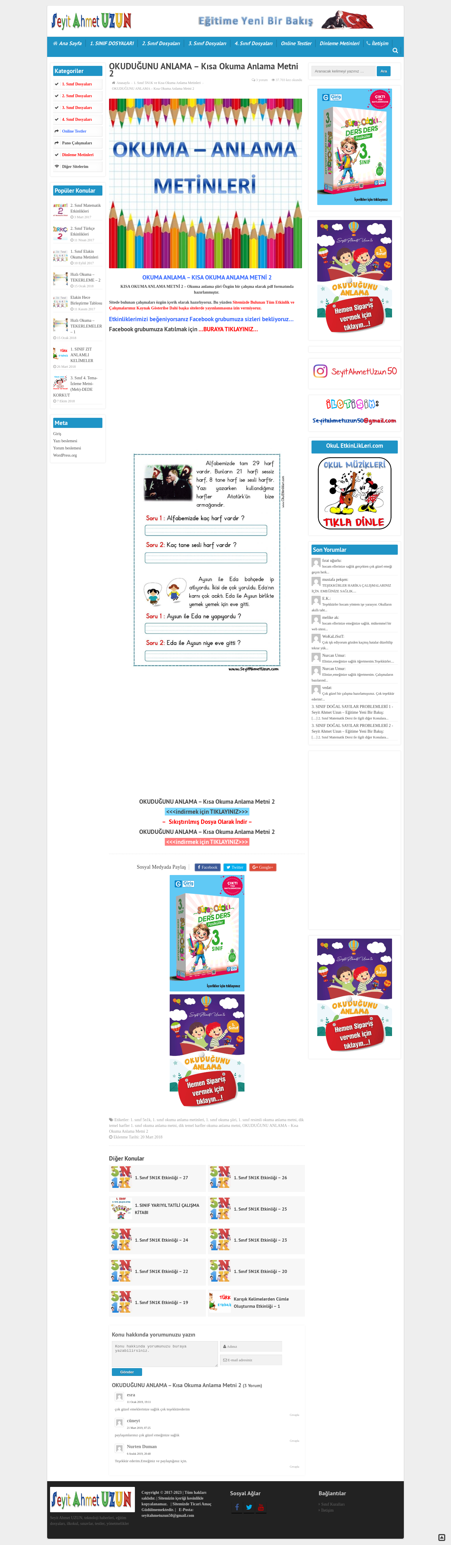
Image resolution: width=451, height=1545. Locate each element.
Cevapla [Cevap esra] (294, 1415)
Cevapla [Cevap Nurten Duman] (294, 1467)
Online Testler (296, 43)
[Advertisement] (207, 397)
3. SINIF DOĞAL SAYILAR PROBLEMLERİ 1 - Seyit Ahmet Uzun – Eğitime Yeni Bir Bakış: (352, 712)
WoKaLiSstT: (352, 642)
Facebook (210, 867)
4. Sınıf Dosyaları (253, 43)
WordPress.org (65, 455)
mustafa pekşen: (351, 585)
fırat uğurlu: (352, 566)
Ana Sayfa (70, 43)
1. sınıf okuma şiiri (221, 1121)
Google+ (265, 867)
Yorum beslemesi (67, 448)
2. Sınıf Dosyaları (161, 43)
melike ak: (351, 623)
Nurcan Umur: (352, 674)
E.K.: (351, 604)
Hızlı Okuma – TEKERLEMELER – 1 (86, 326)
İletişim (380, 43)
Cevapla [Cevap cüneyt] (294, 1441)
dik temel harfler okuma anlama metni (209, 1126)
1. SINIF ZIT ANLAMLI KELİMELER (81, 355)
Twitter (237, 867)
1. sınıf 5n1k (140, 1121)
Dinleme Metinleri (339, 43)
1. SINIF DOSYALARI (111, 43)
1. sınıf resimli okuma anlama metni (267, 1121)
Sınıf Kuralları (333, 1505)
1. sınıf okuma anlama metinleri (178, 1121)
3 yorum (261, 80)
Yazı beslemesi (65, 441)
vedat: (353, 693)
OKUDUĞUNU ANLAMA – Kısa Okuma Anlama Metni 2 (207, 801)
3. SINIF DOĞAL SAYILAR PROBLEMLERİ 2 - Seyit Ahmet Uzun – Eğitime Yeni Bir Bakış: (352, 731)
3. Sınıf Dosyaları (207, 43)
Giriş (57, 434)
